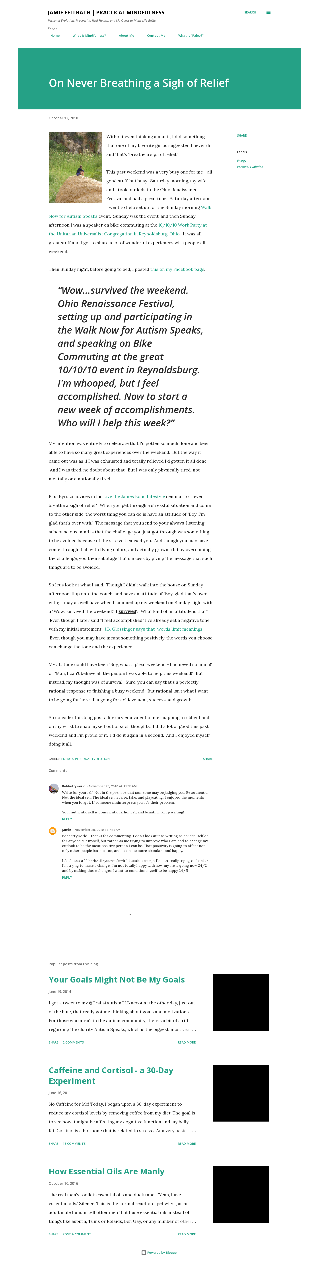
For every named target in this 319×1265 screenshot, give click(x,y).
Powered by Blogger (159, 1252)
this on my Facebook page (177, 269)
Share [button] (242, 135)
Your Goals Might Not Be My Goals (117, 979)
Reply (67, 819)
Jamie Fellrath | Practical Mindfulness (106, 12)
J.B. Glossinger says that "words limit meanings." (154, 629)
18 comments (74, 1143)
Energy (241, 160)
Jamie (66, 830)
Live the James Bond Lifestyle (134, 496)
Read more (187, 1042)
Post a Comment (77, 1234)
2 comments (73, 1042)
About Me (123, 35)
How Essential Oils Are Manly (106, 1171)
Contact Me (153, 35)
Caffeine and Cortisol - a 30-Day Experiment (111, 1075)
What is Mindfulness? (86, 35)
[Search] (250, 12)
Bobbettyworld (73, 786)
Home (52, 35)
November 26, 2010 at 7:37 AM (97, 830)
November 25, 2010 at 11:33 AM (113, 786)
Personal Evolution (250, 167)
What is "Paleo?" (188, 35)
